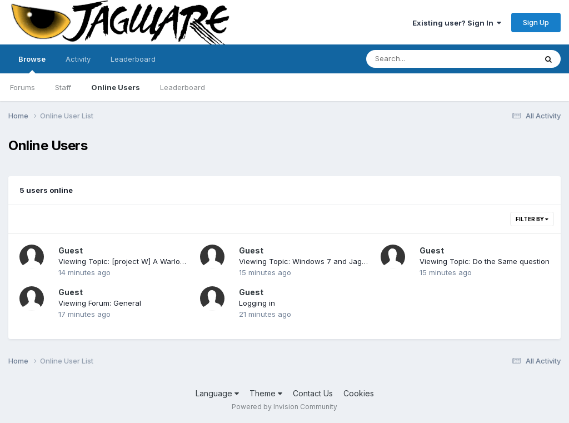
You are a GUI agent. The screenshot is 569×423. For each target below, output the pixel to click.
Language (217, 393)
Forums (22, 87)
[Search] (421, 59)
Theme (265, 393)
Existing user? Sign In (456, 22)
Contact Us (313, 393)
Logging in (257, 302)
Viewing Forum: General (99, 302)
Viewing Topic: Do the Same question (485, 261)
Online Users (115, 87)
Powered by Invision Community (284, 406)
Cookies (358, 393)
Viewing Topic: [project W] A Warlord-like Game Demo (152, 261)
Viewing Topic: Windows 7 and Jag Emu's (312, 261)
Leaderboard (182, 87)
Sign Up (536, 22)
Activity (78, 58)
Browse (32, 63)
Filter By (532, 219)
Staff (63, 87)
